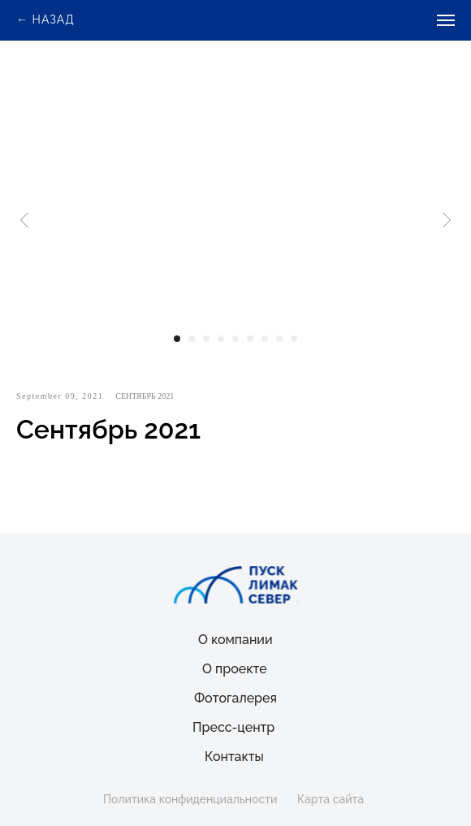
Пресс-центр (233, 727)
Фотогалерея (235, 698)
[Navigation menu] (446, 20)
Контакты (234, 756)
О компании (235, 639)
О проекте (234, 669)
